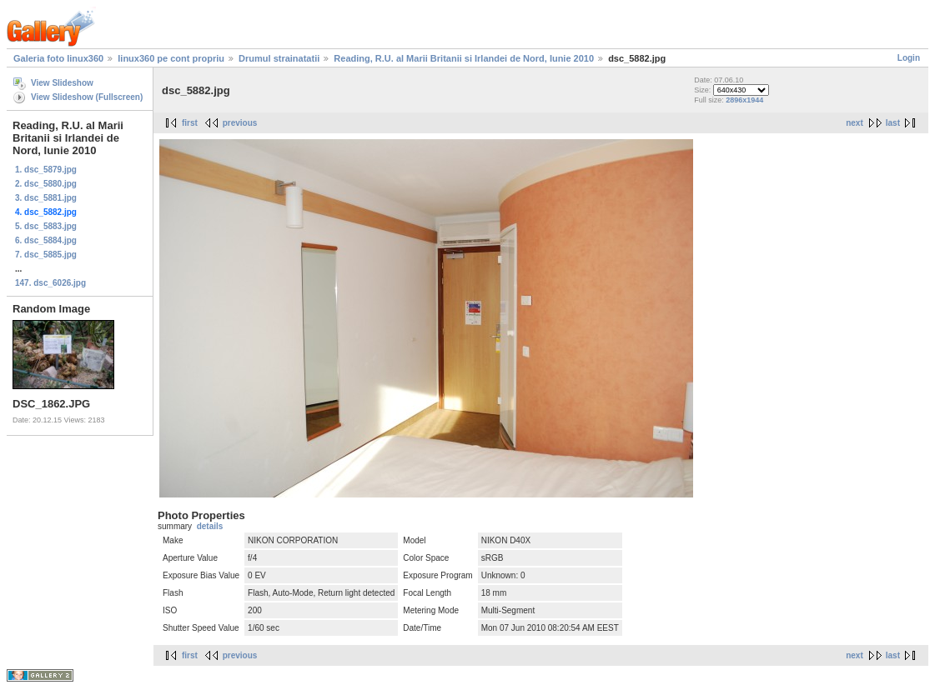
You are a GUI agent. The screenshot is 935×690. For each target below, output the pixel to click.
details (210, 526)
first (190, 123)
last (893, 123)
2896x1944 (744, 100)
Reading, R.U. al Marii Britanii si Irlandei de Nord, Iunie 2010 (464, 58)
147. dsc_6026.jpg (50, 283)
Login (908, 57)
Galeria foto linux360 (58, 58)
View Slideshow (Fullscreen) (87, 97)
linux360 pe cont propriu (171, 58)
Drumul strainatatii (279, 58)
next (854, 123)
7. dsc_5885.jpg (46, 254)
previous (240, 123)
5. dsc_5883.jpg (46, 226)
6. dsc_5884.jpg (46, 240)
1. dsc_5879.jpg (46, 169)
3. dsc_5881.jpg (46, 197)
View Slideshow (62, 83)
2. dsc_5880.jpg (46, 183)
